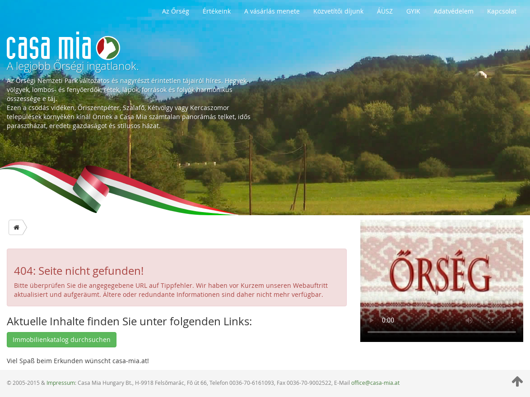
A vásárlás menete (272, 11)
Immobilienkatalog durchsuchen (62, 339)
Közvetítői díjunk (338, 11)
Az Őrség (175, 11)
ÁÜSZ (385, 11)
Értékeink (217, 11)
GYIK (413, 11)
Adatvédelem (454, 11)
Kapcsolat (501, 11)
